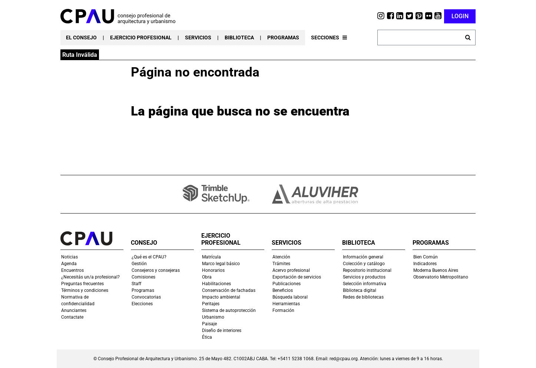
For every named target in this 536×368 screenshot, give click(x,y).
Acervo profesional (291, 270)
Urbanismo (213, 317)
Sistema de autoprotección (229, 310)
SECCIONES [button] (329, 37)
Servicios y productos (364, 277)
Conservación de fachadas (228, 290)
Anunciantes (73, 310)
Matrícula (211, 257)
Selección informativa (364, 283)
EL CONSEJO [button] (81, 37)
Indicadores (425, 263)
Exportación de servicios (296, 277)
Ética (207, 337)
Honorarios (213, 270)
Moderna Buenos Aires (435, 270)
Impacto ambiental (221, 297)
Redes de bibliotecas (363, 297)
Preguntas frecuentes (82, 283)
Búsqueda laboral (290, 297)
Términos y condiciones (84, 290)
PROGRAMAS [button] (283, 37)
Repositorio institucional (367, 270)
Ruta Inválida (79, 54)
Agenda (69, 263)
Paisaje (209, 323)
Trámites (281, 263)
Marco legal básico (221, 263)
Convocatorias (146, 297)
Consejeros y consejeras (156, 270)
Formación (283, 310)
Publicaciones (286, 283)
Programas (143, 290)
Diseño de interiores (221, 330)
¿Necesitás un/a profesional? (90, 277)
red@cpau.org (344, 358)
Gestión (139, 263)
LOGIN (460, 16)
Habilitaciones (216, 283)
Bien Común (425, 257)
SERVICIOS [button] (198, 37)
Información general (363, 257)
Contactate (72, 317)
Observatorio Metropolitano (440, 277)
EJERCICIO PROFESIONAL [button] (141, 37)
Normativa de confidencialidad (78, 300)
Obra (207, 277)
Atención (281, 257)
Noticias (69, 257)
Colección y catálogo (364, 263)
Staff (136, 283)
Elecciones (142, 303)
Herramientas (286, 303)
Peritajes (210, 303)
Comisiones (143, 277)
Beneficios (282, 290)
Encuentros (72, 270)
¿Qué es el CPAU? (149, 257)
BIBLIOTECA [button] (239, 37)
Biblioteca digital (359, 290)
